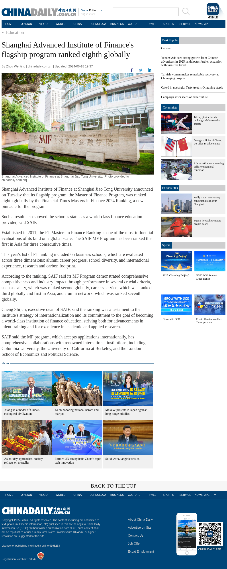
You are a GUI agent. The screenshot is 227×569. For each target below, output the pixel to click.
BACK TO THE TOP (114, 486)
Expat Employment (141, 551)
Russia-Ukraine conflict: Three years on (209, 321)
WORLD (61, 24)
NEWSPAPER (202, 24)
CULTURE (134, 24)
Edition (89, 10)
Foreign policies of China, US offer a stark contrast (207, 142)
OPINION (26, 24)
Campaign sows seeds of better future (184, 97)
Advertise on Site (139, 527)
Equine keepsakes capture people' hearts (207, 222)
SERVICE (185, 24)
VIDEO (43, 24)
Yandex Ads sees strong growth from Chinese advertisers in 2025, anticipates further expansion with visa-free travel (191, 61)
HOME (9, 24)
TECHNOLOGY (97, 24)
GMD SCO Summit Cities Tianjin (206, 277)
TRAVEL (151, 24)
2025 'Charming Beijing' (176, 275)
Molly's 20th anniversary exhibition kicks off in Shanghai (207, 201)
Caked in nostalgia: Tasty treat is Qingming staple (192, 87)
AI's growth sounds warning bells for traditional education (209, 167)
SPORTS (168, 24)
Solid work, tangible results (122, 458)
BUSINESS (117, 24)
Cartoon (166, 48)
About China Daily (140, 519)
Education (15, 32)
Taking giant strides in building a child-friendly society (207, 120)
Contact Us (135, 535)
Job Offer (134, 543)
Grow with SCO (171, 319)
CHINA (77, 24)
